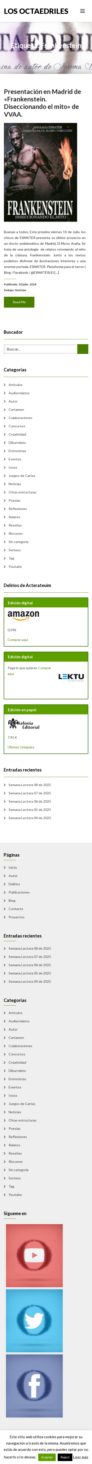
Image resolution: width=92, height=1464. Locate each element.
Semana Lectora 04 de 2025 (30, 818)
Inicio (13, 867)
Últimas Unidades (21, 747)
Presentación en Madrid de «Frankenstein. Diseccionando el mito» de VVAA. (42, 107)
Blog (12, 900)
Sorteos (15, 550)
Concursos (17, 426)
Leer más (80, 1457)
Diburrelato (17, 442)
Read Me (20, 297)
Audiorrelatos (19, 393)
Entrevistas (17, 451)
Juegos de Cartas (22, 475)
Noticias (21, 285)
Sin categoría (18, 542)
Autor (13, 401)
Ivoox (13, 467)
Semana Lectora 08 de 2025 (30, 785)
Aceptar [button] (47, 1457)
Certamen (16, 409)
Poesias (15, 500)
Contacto (16, 909)
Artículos (16, 385)
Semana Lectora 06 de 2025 (30, 801)
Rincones (16, 533)
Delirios (14, 884)
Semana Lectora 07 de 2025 (30, 793)
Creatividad (17, 434)
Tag (11, 558)
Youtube (15, 566)
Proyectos (17, 917)
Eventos (15, 459)
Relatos (14, 517)
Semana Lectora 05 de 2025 (30, 809)
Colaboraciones (20, 418)
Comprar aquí (18, 640)
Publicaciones (19, 892)
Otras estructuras (23, 492)
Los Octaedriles (25, 11)
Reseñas (15, 525)
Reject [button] (65, 1457)
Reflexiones (18, 509)
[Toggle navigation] (82, 11)
